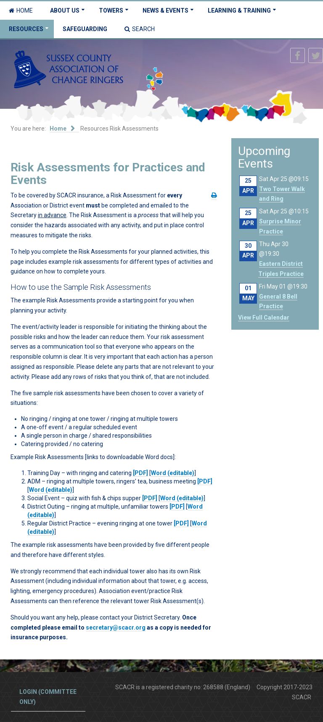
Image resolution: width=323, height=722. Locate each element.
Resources (26, 29)
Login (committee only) (48, 696)
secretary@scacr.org (116, 627)
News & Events (165, 10)
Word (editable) (172, 473)
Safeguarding (85, 29)
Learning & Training (239, 10)
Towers (111, 10)
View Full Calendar (263, 317)
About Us (64, 10)
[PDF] (140, 473)
